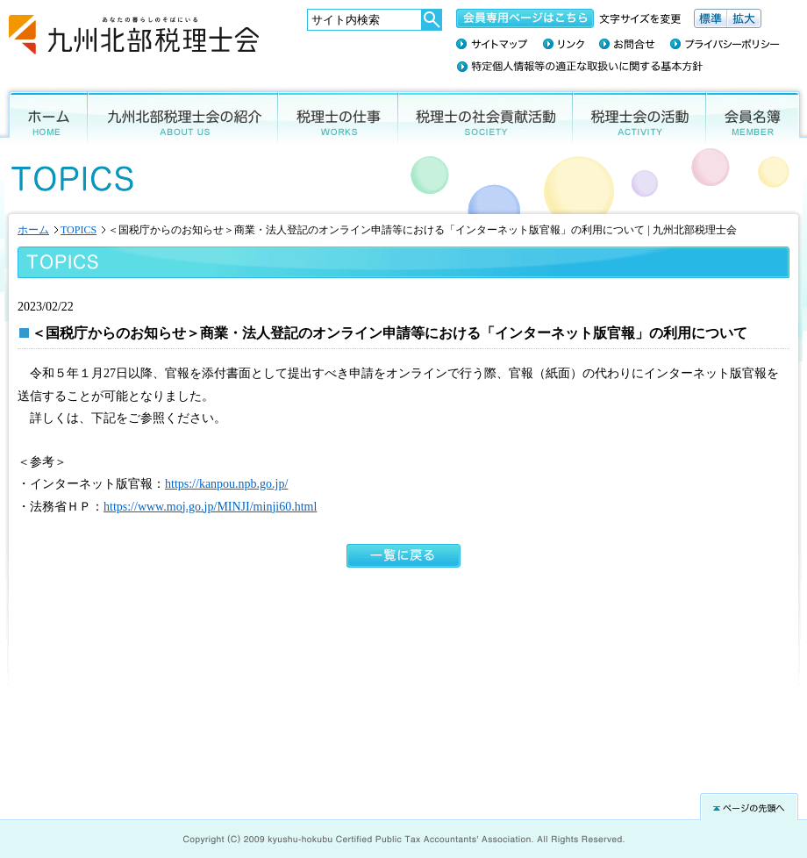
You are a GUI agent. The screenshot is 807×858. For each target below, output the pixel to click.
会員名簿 (756, 115)
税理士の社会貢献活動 (485, 115)
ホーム (44, 115)
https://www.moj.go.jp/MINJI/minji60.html (210, 506)
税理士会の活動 (639, 115)
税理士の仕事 (338, 115)
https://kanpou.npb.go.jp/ (226, 483)
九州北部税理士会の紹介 (183, 115)
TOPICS (78, 230)
